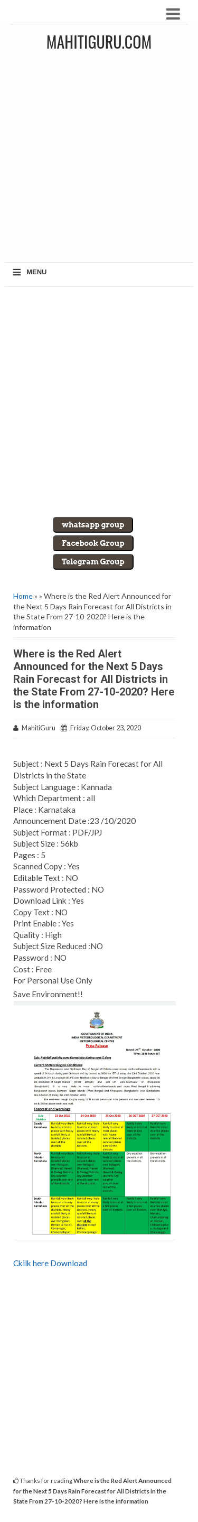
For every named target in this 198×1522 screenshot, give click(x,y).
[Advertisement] (99, 160)
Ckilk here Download (50, 1263)
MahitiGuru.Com (99, 41)
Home (23, 595)
